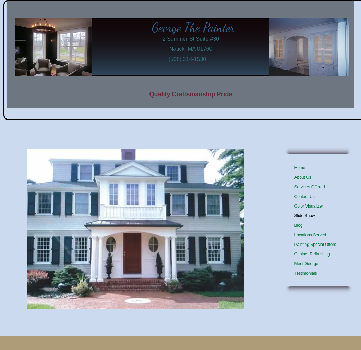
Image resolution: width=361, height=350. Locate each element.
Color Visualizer (308, 206)
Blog (298, 225)
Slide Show (304, 215)
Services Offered (309, 187)
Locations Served (310, 235)
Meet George (306, 263)
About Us (302, 177)
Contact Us (304, 196)
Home (299, 167)
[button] (135, 229)
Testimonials (305, 273)
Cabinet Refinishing (312, 254)
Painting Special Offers (315, 244)
